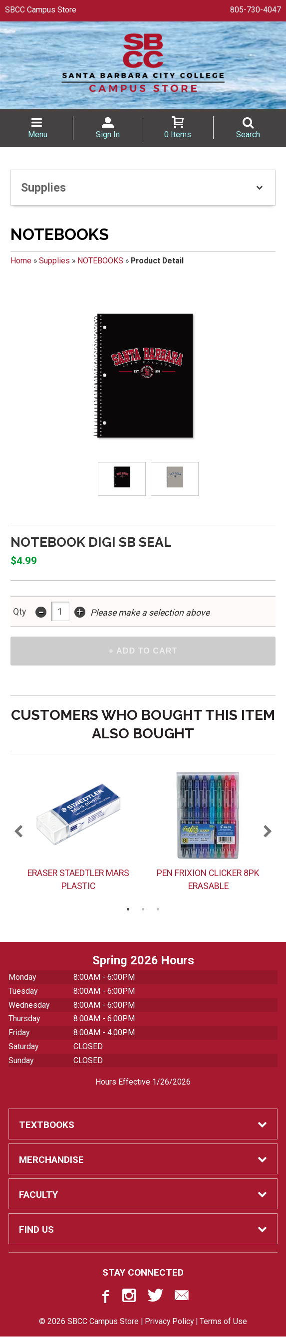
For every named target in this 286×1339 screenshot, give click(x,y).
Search (248, 134)
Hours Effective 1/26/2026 (143, 1084)
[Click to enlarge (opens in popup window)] (122, 478)
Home (20, 260)
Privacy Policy (169, 1324)
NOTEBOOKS (100, 260)
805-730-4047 (255, 9)
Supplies (54, 260)
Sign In (108, 134)
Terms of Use (223, 1324)
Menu (37, 134)
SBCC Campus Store (40, 9)
